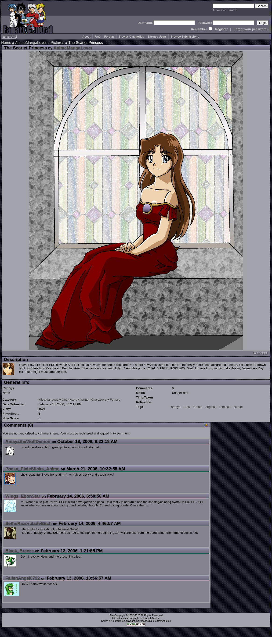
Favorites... (11, 413)
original (211, 407)
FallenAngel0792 (22, 578)
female (197, 407)
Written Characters (93, 399)
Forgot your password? (251, 29)
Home (6, 43)
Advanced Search (225, 10)
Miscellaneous (48, 399)
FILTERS (9, 36)
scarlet (238, 407)
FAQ (97, 36)
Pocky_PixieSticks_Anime (32, 468)
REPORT (260, 353)
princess (224, 407)
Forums (109, 36)
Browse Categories (131, 36)
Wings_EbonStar (22, 496)
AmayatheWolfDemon (27, 441)
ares (187, 407)
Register (221, 29)
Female (115, 399)
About (86, 36)
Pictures (57, 43)
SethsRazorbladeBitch (28, 523)
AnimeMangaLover (31, 43)
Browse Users (157, 36)
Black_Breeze (19, 550)
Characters (69, 399)
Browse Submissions (184, 36)
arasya (176, 407)
